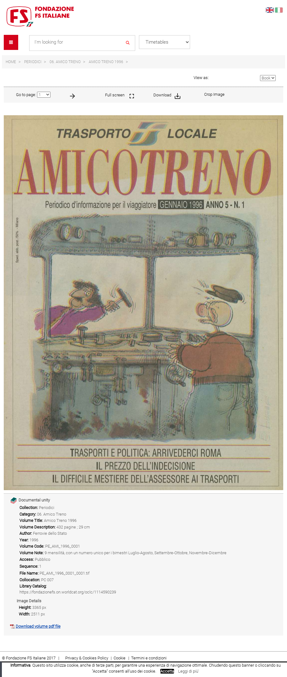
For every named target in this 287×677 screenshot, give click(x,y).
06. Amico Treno (65, 62)
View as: (201, 77)
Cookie (120, 658)
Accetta (167, 671)
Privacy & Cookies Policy (86, 658)
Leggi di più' (188, 671)
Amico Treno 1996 (106, 62)
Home (11, 62)
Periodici (32, 62)
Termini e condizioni (149, 658)
